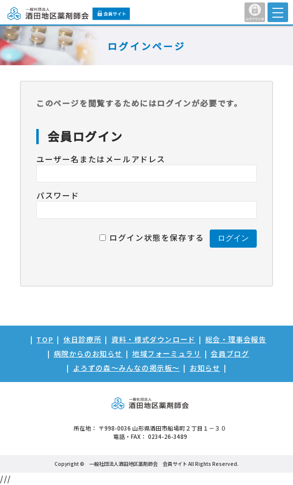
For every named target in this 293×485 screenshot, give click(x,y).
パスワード (57, 195)
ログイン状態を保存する (156, 237)
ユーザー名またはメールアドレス (101, 159)
